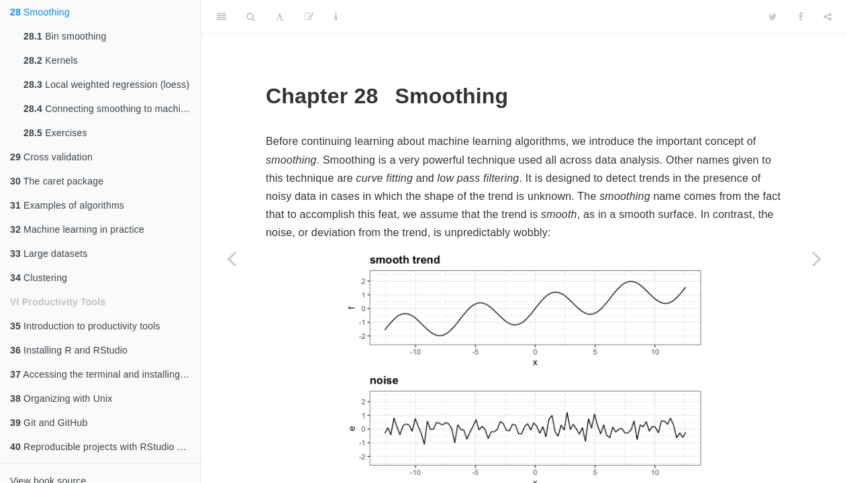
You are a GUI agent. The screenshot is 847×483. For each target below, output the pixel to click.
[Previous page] (231, 258)
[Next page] (817, 258)
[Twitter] (772, 17)
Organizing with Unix (61, 398)
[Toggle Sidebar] (221, 17)
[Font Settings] (279, 17)
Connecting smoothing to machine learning (112, 108)
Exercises (55, 132)
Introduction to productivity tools (85, 326)
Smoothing (40, 12)
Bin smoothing (64, 36)
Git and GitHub (48, 422)
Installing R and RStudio (69, 350)
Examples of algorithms (67, 205)
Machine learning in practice (77, 229)
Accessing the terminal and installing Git (102, 374)
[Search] (250, 17)
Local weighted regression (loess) (106, 84)
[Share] (827, 17)
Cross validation (51, 157)
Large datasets (49, 253)
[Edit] (309, 17)
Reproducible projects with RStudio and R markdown (105, 446)
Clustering (38, 277)
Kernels (50, 60)
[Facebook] (800, 17)
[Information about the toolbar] (336, 17)
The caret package (56, 181)
